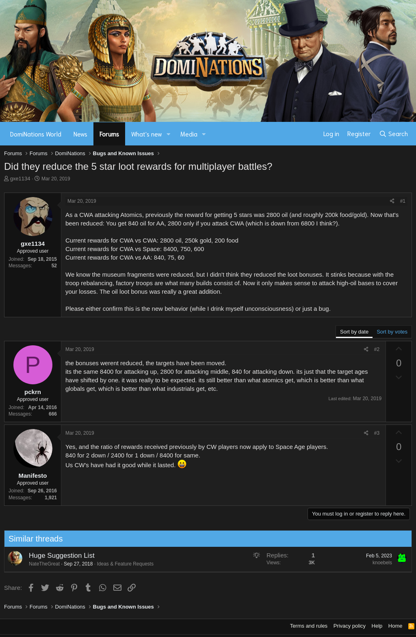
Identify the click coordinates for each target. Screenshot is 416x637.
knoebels (379, 563)
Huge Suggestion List (58, 555)
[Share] (392, 201)
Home (395, 626)
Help (377, 626)
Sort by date (354, 332)
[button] (168, 133)
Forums (109, 134)
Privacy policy (350, 626)
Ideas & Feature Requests (122, 564)
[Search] (393, 133)
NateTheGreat (41, 564)
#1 (402, 201)
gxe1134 (20, 179)
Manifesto (32, 475)
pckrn (32, 391)
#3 (376, 433)
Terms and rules (308, 626)
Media (188, 134)
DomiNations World (35, 134)
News (80, 134)
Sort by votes (392, 332)
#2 (376, 349)
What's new (146, 134)
